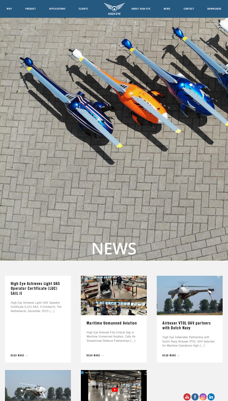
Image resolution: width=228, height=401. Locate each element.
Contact (189, 9)
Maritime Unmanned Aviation (112, 323)
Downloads (214, 9)
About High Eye (140, 9)
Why (9, 9)
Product (30, 9)
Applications (57, 9)
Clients (83, 9)
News (167, 9)
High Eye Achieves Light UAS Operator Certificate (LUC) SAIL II (35, 289)
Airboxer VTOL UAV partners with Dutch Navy (186, 325)
